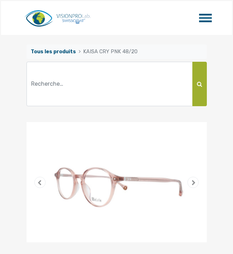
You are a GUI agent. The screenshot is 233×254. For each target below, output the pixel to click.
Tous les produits (53, 52)
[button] (40, 182)
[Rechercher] (199, 84)
